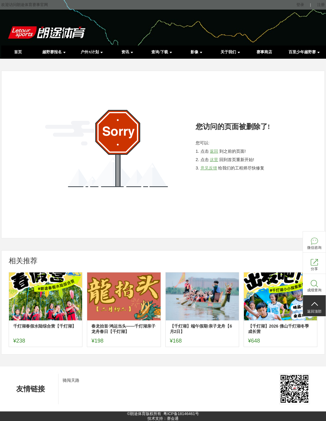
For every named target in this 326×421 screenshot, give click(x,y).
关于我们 (230, 52)
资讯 (127, 52)
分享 (314, 269)
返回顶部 (314, 311)
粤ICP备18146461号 (181, 413)
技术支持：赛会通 (163, 418)
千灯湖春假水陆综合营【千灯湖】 (44, 326)
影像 (196, 52)
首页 (18, 52)
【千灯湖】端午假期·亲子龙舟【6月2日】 (201, 329)
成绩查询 (314, 290)
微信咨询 (314, 248)
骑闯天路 (71, 380)
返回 (214, 151)
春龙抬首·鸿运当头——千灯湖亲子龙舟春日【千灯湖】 (123, 329)
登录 (300, 4)
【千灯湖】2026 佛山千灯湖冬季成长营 (278, 329)
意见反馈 (208, 168)
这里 (214, 159)
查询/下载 (161, 52)
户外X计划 (92, 52)
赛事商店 (264, 52)
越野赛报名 (54, 52)
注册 (321, 4)
